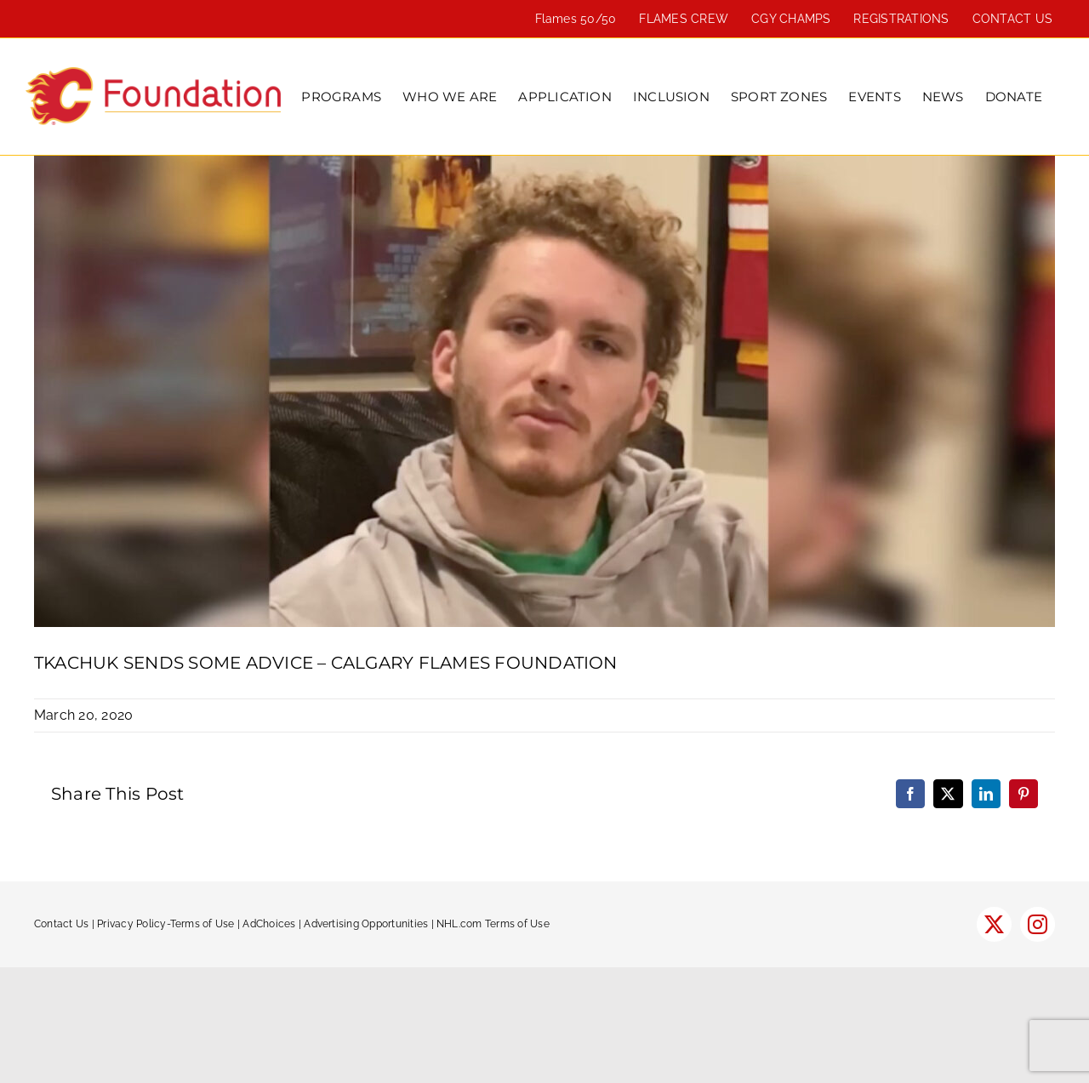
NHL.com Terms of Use (493, 924)
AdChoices (268, 924)
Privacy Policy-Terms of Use (165, 924)
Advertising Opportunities (366, 924)
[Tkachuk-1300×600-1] (544, 391)
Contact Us (61, 924)
